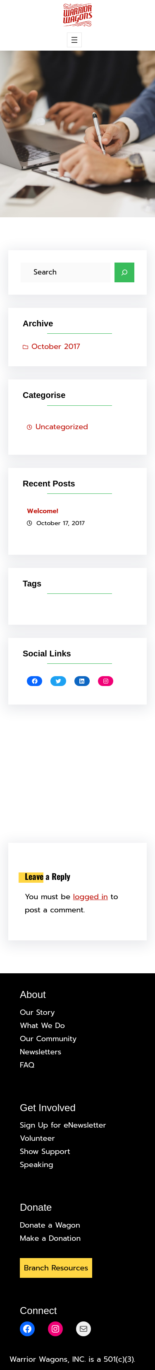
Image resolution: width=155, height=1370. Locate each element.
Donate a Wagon (50, 1225)
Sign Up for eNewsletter (63, 1125)
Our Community (48, 1038)
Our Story (37, 1012)
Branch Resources (56, 1268)
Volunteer (37, 1138)
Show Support (45, 1151)
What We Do (42, 1025)
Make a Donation (50, 1238)
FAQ (27, 1065)
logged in (90, 896)
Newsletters (40, 1052)
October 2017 (55, 346)
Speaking (36, 1164)
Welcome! (42, 511)
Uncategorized (62, 427)
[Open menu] (74, 40)
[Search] (124, 272)
